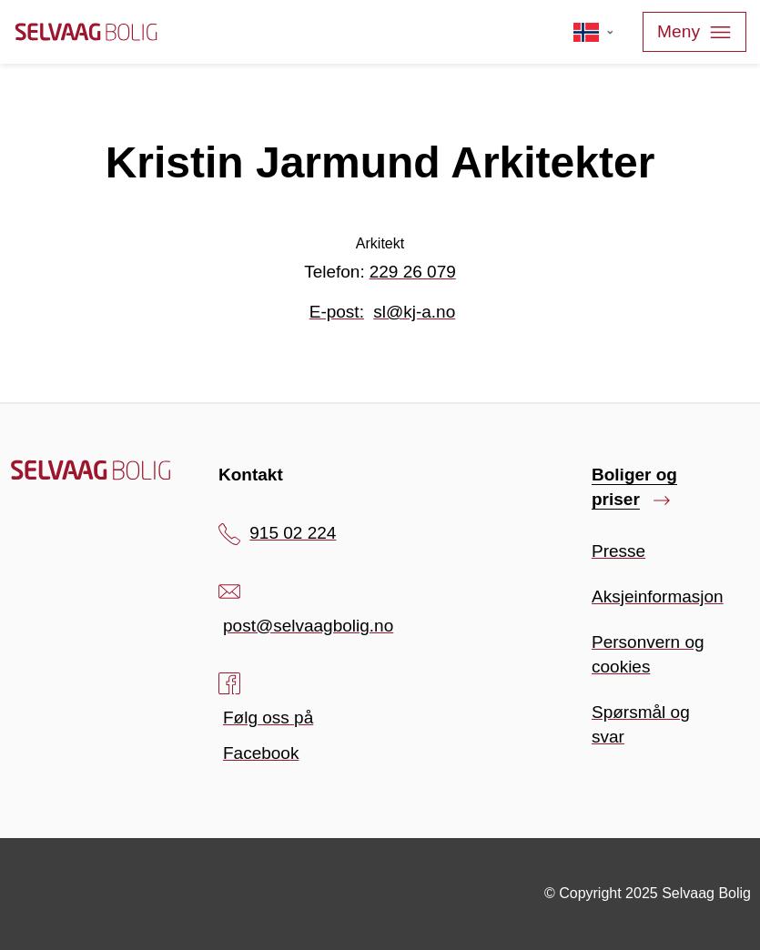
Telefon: (380, 271)
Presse (618, 551)
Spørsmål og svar (641, 724)
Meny (694, 32)
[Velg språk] (593, 32)
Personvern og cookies (648, 654)
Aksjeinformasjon (658, 596)
